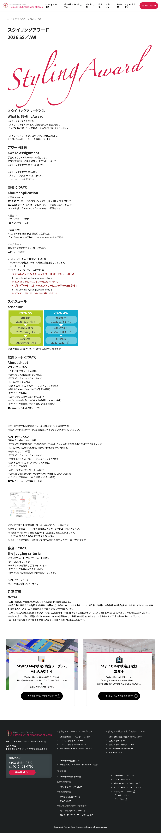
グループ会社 (119, 801)
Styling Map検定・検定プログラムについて (126, 739)
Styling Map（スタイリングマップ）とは (75, 739)
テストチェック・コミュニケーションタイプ (76, 751)
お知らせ (119, 5)
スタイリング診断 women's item (73, 747)
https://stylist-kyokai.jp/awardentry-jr (32, 278)
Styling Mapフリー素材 (123, 793)
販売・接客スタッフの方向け (71, 789)
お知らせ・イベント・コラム (124, 778)
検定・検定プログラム (71, 5)
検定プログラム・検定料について (121, 747)
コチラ (47, 429)
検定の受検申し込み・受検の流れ (122, 751)
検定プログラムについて (118, 743)
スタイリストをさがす (122, 781)
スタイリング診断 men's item (72, 743)
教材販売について (116, 754)
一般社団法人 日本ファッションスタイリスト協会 (79, 766)
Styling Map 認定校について (71, 763)
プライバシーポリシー (122, 797)
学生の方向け (65, 803)
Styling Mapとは (51, 5)
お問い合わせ (149, 5)
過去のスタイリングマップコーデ (127, 785)
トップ (8, 18)
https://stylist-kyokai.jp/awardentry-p (32, 289)
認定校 (100, 5)
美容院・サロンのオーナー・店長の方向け (76, 817)
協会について (109, 5)
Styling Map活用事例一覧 (70, 779)
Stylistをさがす (130, 5)
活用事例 (89, 5)
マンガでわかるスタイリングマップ (127, 789)
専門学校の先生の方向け (70, 799)
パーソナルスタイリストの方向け (72, 813)
